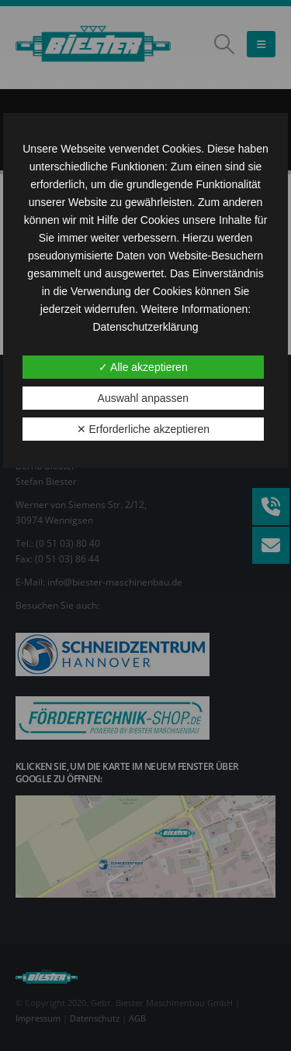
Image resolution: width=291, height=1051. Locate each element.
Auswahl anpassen (143, 398)
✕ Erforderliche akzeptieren (143, 429)
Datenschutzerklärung (145, 327)
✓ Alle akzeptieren (143, 367)
